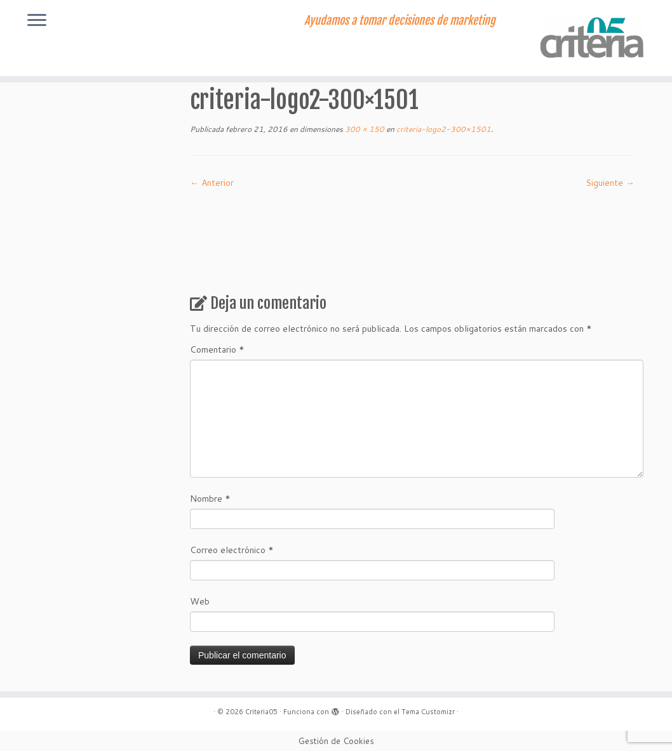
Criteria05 (261, 712)
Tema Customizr (428, 712)
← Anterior (212, 182)
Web (200, 601)
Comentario (217, 349)
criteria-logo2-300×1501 (442, 129)
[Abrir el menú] (36, 20)
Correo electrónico (232, 550)
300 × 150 (363, 129)
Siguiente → (610, 182)
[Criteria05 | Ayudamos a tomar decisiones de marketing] (593, 38)
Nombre (210, 498)
